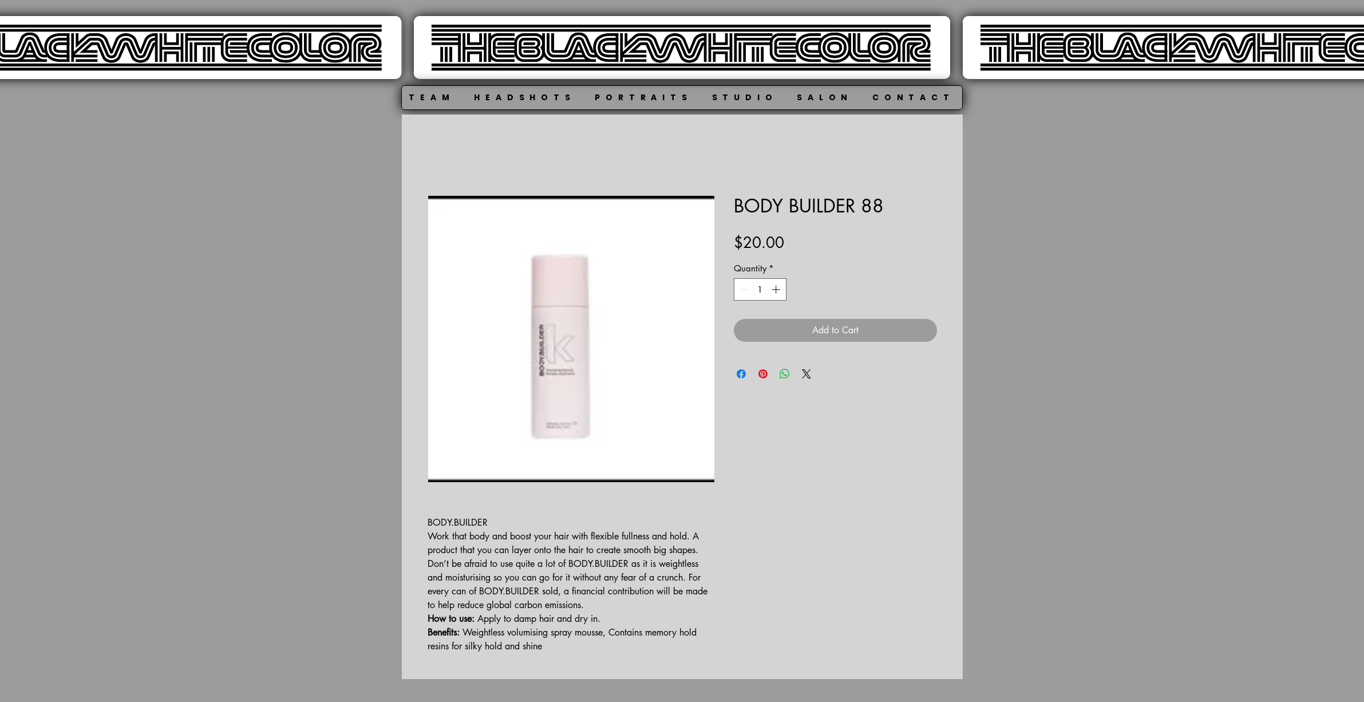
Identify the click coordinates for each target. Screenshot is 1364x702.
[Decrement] (743, 289)
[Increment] (777, 289)
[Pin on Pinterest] (763, 374)
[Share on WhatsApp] (785, 374)
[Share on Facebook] (741, 374)
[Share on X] (806, 374)
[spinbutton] (759, 289)
